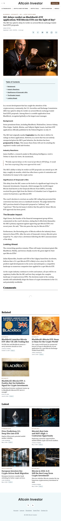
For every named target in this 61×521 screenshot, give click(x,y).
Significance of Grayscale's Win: (18, 92)
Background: (11, 86)
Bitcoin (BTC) (36, 428)
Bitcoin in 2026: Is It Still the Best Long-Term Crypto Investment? (42, 473)
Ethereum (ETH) (6, 428)
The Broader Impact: (14, 95)
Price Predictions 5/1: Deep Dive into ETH (11, 432)
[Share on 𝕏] (33, 32)
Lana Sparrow (6, 440)
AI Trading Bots (6, 8)
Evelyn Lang (5, 394)
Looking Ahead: (12, 98)
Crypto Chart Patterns (21, 8)
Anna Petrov (7, 28)
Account (15, 510)
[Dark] (2, 3)
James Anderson (37, 352)
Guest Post (36, 510)
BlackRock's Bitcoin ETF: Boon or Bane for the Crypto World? (45, 340)
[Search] (4, 3)
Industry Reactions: (14, 89)
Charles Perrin (6, 348)
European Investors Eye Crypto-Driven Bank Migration (15, 472)
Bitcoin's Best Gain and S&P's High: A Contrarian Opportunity (42, 433)
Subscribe (55, 3)
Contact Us (44, 510)
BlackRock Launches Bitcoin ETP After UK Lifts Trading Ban (15, 340)
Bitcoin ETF (14, 14)
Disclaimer (29, 510)
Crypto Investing (46, 8)
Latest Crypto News (30, 14)
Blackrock (6, 14)
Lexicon (22, 510)
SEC (21, 14)
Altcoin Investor (30, 3)
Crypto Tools (35, 8)
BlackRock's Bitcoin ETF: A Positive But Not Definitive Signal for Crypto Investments (15, 383)
